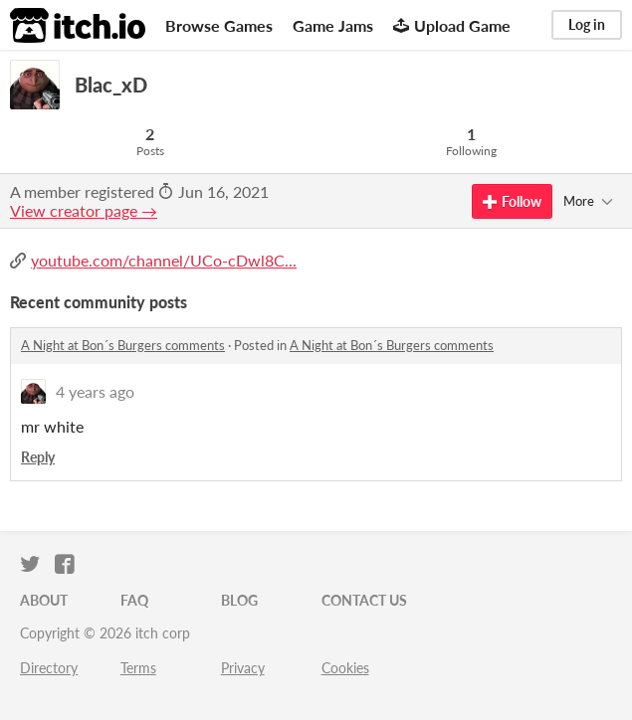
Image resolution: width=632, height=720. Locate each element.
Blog (239, 600)
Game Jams (333, 25)
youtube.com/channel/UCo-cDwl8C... (164, 260)
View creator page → (83, 210)
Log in (586, 24)
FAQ (134, 600)
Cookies (345, 667)
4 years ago (95, 391)
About (44, 600)
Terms (138, 667)
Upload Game (452, 25)
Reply (38, 457)
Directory (49, 667)
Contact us (364, 600)
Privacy (243, 667)
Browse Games (219, 25)
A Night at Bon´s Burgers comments (123, 345)
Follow (512, 201)
